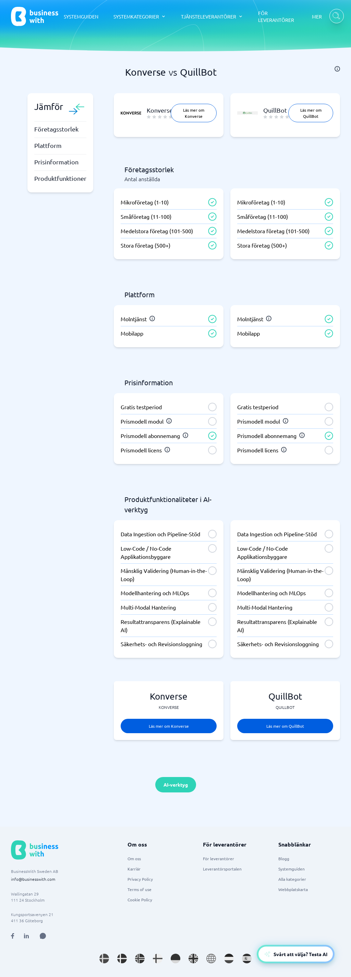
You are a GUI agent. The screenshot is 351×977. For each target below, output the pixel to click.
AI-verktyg (176, 784)
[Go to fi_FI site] (157, 958)
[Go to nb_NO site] (140, 958)
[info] (337, 69)
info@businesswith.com (33, 879)
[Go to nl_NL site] (229, 958)
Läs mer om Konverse (193, 113)
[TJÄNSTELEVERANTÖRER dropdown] (212, 16)
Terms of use (140, 889)
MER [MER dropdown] (317, 16)
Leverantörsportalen (222, 869)
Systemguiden (291, 869)
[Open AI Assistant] (43, 936)
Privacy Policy (140, 879)
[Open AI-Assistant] (296, 954)
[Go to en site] (211, 958)
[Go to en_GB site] (193, 958)
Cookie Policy (140, 899)
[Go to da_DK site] (122, 958)
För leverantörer (218, 858)
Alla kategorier (292, 879)
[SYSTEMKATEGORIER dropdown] (139, 16)
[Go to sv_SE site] (104, 958)
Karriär (134, 869)
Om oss (134, 858)
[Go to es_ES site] (247, 958)
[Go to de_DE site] (175, 958)
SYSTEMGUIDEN (81, 16)
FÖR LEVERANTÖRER (276, 16)
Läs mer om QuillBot (311, 113)
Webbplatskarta (293, 889)
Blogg (283, 858)
